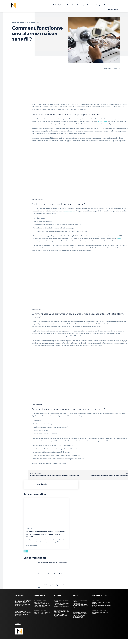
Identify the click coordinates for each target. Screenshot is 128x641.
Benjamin (107, 68)
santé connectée (69, 211)
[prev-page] (25, 552)
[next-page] (27, 552)
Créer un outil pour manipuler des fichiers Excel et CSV (42, 615)
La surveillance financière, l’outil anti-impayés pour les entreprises (80, 601)
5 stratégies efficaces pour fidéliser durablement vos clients (60, 617)
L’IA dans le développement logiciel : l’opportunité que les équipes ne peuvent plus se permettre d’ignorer (45, 534)
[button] (113, 9)
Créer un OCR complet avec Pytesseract (51, 586)
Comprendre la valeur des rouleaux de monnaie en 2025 (80, 614)
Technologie (18, 23)
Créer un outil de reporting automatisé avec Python (41, 611)
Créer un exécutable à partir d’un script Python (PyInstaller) (23, 613)
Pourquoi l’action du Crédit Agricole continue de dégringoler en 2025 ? (80, 618)
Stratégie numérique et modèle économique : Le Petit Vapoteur (61, 609)
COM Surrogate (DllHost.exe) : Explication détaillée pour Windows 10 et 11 (102, 611)
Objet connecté (32, 23)
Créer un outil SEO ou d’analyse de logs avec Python (42, 608)
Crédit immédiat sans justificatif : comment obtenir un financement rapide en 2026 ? (80, 606)
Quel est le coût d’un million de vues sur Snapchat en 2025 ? (61, 606)
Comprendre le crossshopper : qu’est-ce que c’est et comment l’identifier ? (61, 612)
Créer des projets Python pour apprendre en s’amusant (42, 601)
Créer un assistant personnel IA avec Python (52, 564)
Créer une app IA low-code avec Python (51, 575)
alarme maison (102, 121)
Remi (27, 546)
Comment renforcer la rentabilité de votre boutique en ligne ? (61, 601)
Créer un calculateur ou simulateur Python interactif (41, 605)
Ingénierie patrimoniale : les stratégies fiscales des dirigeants (80, 610)
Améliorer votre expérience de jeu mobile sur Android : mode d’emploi (54, 475)
